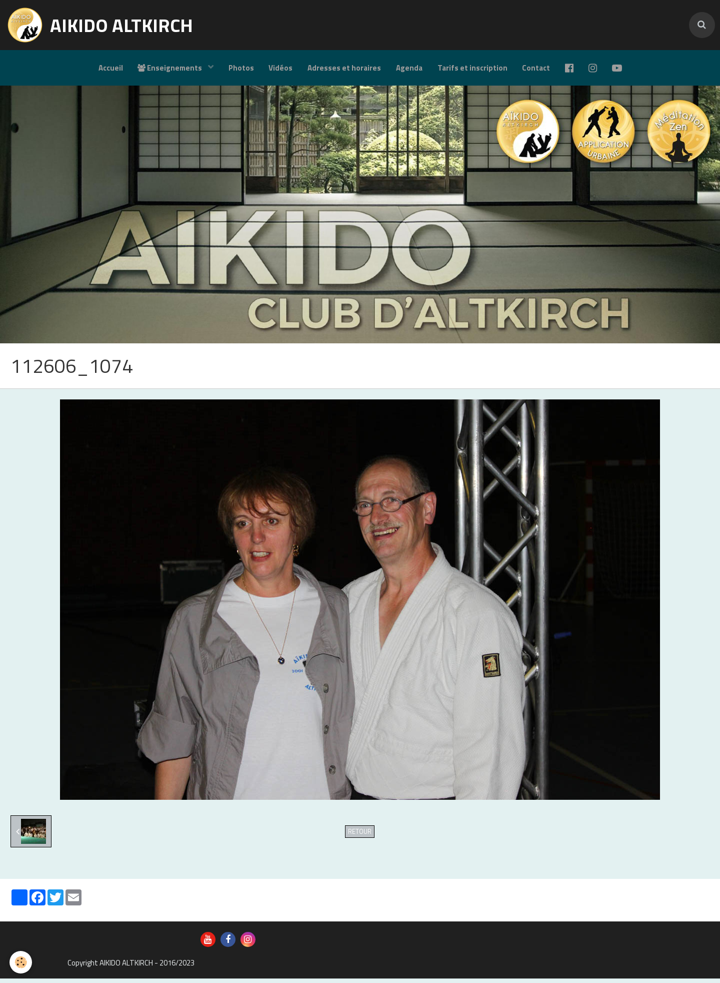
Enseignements (170, 68)
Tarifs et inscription (473, 68)
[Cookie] (21, 962)
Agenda (409, 68)
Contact (536, 68)
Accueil (110, 68)
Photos (241, 68)
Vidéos (280, 68)
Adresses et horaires (344, 68)
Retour (360, 836)
